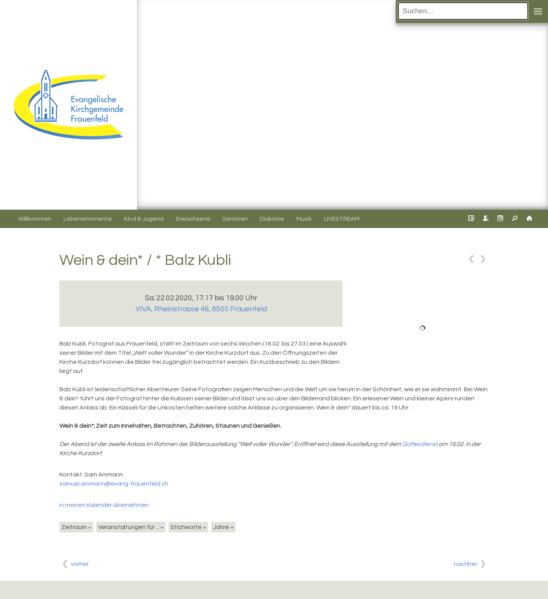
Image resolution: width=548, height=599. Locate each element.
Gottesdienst (419, 444)
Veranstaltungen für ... (128, 527)
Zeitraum (74, 527)
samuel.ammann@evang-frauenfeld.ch (113, 484)
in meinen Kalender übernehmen (104, 505)
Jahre (221, 527)
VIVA (201, 309)
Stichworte (186, 527)
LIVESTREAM (341, 219)
